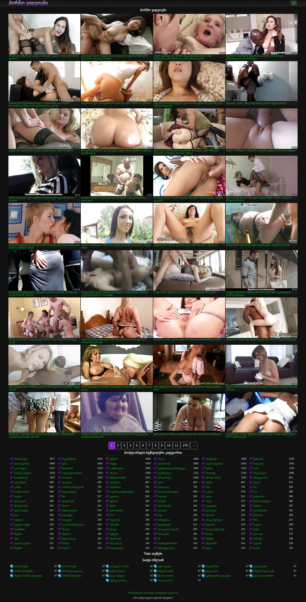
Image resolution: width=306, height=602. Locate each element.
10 (169, 445)
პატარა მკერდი (214, 463)
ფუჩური (114, 459)
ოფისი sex (115, 538)
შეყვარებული (69, 491)
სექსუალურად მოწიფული (172, 468)
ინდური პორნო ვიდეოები (28, 575)
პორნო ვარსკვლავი (73, 487)
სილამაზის (20, 482)
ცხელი (257, 482)
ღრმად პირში (213, 477)
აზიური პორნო (166, 575)
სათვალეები (116, 548)
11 (176, 445)
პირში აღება (21, 459)
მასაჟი (208, 534)
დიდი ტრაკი (69, 538)
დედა (208, 496)
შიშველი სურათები (263, 571)
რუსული (18, 520)
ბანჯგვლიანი (260, 477)
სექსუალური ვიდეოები (218, 575)
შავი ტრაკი (116, 543)
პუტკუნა (114, 534)
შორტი (65, 543)
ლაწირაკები (116, 468)
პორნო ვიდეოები (28, 3)
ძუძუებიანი (211, 459)
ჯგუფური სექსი (22, 524)
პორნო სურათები (71, 575)
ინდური (66, 534)
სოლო (65, 506)
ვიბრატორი (116, 510)
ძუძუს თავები (21, 510)
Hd (254, 487)
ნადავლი (258, 463)
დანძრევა (210, 510)
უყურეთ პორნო (118, 580)
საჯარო (66, 548)
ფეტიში (257, 543)
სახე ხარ (210, 524)
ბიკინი (256, 548)
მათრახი (258, 515)
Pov (255, 491)
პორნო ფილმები (23, 571)
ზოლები (162, 496)
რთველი (67, 520)
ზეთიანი (209, 515)
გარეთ (209, 491)
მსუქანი (18, 548)
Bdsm (113, 506)
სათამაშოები (21, 477)
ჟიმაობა (257, 538)
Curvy (208, 501)
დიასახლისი (260, 510)
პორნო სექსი (21, 566)
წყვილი (114, 501)
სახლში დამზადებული (122, 491)
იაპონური (115, 482)
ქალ (16, 515)
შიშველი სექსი (166, 571)
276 (185, 445)
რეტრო (257, 524)
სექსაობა (258, 459)
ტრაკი (161, 459)
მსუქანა (18, 534)
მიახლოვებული (262, 501)
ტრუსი (208, 482)
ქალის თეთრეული (168, 491)
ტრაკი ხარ (20, 501)
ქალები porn (260, 566)
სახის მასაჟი (164, 506)
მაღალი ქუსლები (215, 529)
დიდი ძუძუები (117, 575)
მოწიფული (164, 520)
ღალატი (258, 534)
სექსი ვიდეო (164, 566)
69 (159, 538)
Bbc (64, 496)
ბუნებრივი (115, 487)
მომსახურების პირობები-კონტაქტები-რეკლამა (153, 593)
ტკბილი (114, 496)
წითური (162, 501)
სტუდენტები (164, 524)
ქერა (64, 463)
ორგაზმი (114, 524)
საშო (255, 468)
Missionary (67, 468)
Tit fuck (65, 529)
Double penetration (167, 543)
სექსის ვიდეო (117, 571)
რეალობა (115, 520)
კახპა (160, 482)
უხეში (256, 529)
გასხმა (17, 487)
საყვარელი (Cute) (72, 473)
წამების (209, 538)
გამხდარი (258, 496)
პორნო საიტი (69, 566)
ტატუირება (68, 501)
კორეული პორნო (119, 566)
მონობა (257, 506)
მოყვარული (259, 473)
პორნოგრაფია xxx (72, 571)
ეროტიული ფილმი (168, 529)
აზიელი (114, 473)
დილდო (162, 510)
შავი (207, 487)
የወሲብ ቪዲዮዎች (166, 580)
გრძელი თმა (21, 506)
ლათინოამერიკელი (73, 524)
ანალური (67, 477)
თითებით (67, 482)
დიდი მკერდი (21, 463)
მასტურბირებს (118, 477)
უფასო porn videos (263, 575)
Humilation (19, 529)
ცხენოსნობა (164, 463)
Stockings (210, 473)
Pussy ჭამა (163, 534)
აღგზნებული (164, 473)
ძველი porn (211, 571)
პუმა (16, 538)
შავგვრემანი (69, 459)
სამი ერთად (164, 477)
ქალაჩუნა (67, 515)
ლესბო (18, 496)
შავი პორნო (212, 566)
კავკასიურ (211, 506)
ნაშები (208, 468)
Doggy (113, 463)
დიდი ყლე (163, 487)
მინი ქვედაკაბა (166, 548)
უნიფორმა (211, 543)
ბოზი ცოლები (69, 510)
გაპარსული (20, 468)
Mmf (255, 520)
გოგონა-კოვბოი (23, 473)
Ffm (112, 515)
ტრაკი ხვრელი (213, 520)
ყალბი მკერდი (22, 543)
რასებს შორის (22, 491)
